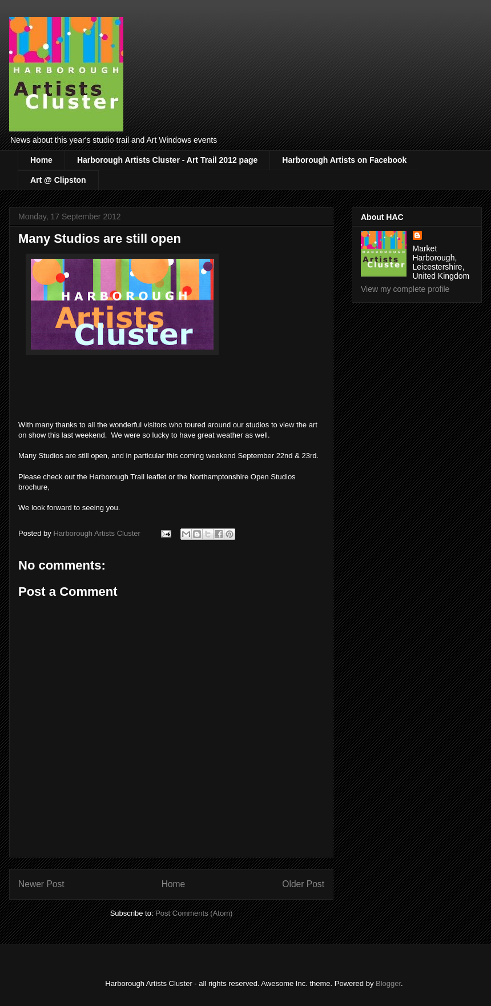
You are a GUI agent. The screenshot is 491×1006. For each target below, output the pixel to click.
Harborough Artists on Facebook (344, 160)
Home (41, 160)
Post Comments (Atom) (193, 913)
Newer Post (41, 884)
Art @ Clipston (58, 180)
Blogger (388, 983)
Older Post (303, 884)
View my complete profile (405, 289)
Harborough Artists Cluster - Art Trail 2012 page (167, 160)
